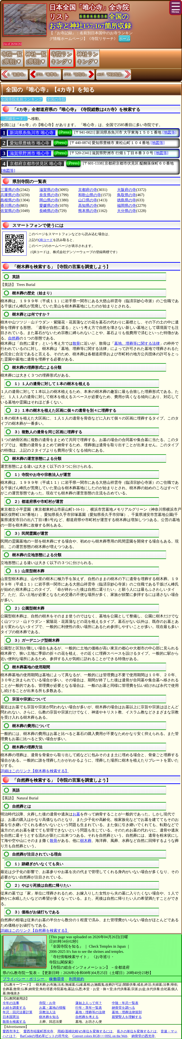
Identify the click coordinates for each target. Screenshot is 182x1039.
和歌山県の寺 (89, 195)
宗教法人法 (47, 1012)
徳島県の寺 (126, 200)
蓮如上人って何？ (88, 1003)
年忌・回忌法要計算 (17, 1012)
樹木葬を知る (49, 1017)
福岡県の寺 (126, 206)
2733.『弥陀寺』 (76, 74)
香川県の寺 (9, 206)
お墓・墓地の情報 (52, 1007)
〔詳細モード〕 (14, 119)
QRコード (45, 240)
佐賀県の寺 (9, 211)
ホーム (124, 38)
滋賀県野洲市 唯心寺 (29, 153)
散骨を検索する (14, 1021)
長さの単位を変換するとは (137, 1031)
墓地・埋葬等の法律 (90, 1012)
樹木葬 (85, 841)
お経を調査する (14, 1007)
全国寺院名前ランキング (21, 99)
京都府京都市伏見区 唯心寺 (36, 163)
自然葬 (13, 338)
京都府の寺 (87, 190)
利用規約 (76, 979)
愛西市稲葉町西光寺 (38, 1031)
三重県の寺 (9, 190)
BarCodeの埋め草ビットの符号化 (44, 1036)
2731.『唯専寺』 (48, 74)
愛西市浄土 (11, 1031)
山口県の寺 (87, 200)
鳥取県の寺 (126, 195)
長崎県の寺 (48, 211)
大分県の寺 (126, 211)
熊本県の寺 (87, 211)
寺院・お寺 (47, 1003)
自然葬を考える (87, 1017)
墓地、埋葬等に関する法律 (137, 343)
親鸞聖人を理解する (127, 1017)
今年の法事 (11, 1003)
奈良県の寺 (48, 195)
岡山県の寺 (48, 200)
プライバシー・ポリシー (24, 979)
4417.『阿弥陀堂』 (111, 74)
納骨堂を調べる (123, 1007)
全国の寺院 (56, 99)
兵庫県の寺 (9, 195)
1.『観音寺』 (17, 74)
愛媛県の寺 (48, 206)
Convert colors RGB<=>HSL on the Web (100, 1036)
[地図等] (169, 132)
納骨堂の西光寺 (143, 1036)
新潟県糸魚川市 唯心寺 (32, 132)
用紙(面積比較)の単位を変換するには (85, 1031)
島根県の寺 (9, 200)
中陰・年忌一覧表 (125, 1003)
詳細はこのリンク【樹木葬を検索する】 (34, 771)
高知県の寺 (87, 206)
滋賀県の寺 (48, 190)
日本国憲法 (11, 1017)
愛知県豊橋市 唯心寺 (29, 143)
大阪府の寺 (126, 190)
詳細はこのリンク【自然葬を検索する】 (34, 931)
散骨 (76, 343)
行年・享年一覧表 (88, 1007)
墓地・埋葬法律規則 (127, 1012)
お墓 (76, 814)
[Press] (65, 132)
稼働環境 (56, 979)
